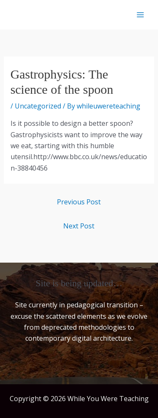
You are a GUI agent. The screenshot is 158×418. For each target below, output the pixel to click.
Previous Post (79, 201)
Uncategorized (38, 106)
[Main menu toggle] (140, 14)
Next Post (78, 226)
